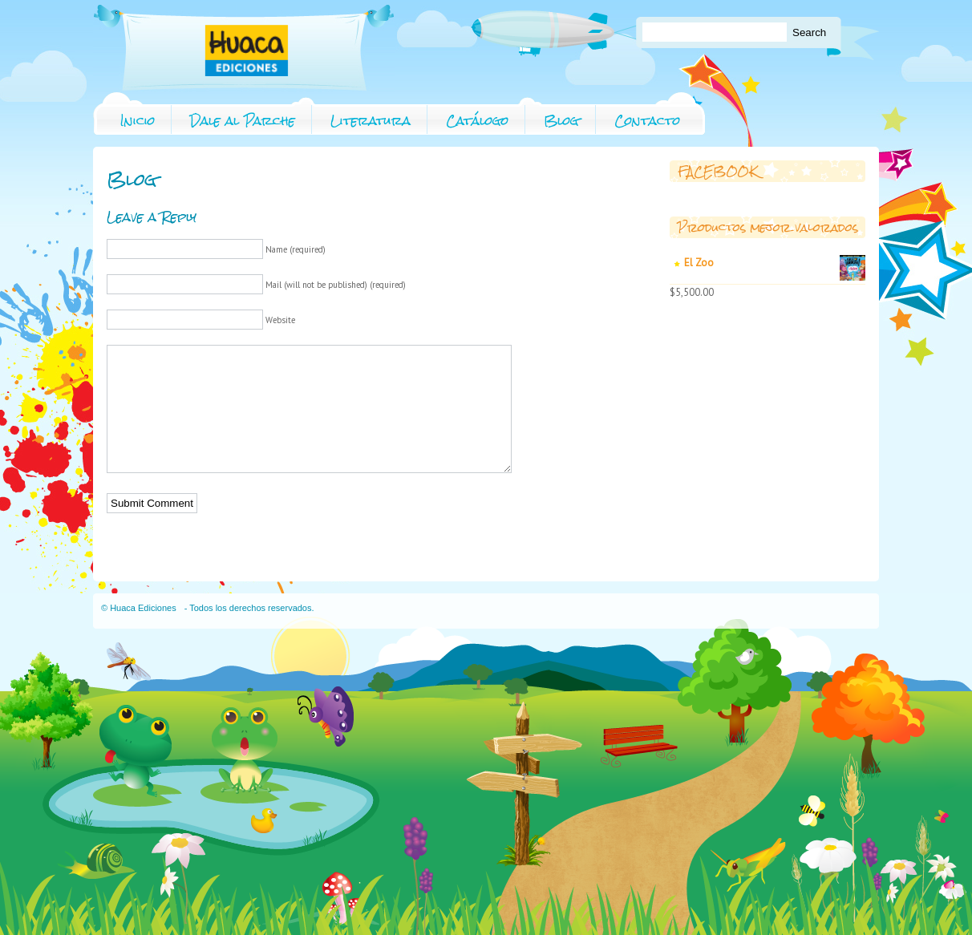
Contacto (647, 120)
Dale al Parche (242, 120)
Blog (561, 120)
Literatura (370, 120)
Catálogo (477, 120)
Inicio (137, 120)
